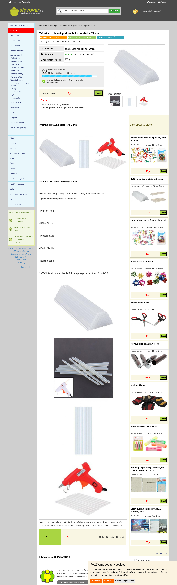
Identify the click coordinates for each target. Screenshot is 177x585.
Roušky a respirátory (18, 179)
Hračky (12, 133)
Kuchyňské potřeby (17, 153)
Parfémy (13, 174)
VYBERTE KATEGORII (19, 25)
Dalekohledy (15, 46)
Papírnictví (67, 26)
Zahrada (13, 199)
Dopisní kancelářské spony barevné (148, 220)
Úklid (12, 163)
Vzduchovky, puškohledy (19, 194)
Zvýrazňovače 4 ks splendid (144, 426)
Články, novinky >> (28, 267)
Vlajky (12, 189)
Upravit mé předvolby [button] (124, 580)
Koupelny (13, 143)
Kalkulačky (21, 263)
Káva (12, 138)
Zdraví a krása (15, 204)
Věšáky (13, 88)
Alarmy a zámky (17, 55)
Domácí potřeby (55, 26)
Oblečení (13, 169)
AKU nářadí (14, 35)
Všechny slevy (161, 554)
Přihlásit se (162, 2)
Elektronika (14, 107)
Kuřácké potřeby (17, 67)
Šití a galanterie (17, 92)
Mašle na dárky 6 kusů (142, 261)
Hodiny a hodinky (17, 123)
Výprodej (14, 30)
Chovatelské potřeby (18, 128)
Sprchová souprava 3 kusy (21, 254)
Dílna (12, 112)
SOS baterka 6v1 (21, 257)
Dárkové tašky (16, 61)
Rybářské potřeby (17, 184)
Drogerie (13, 117)
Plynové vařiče (16, 77)
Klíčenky (13, 148)
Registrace (151, 2)
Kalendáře (15, 64)
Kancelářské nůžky (140, 302)
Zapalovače (15, 98)
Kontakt (26, 2)
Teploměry (15, 95)
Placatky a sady (17, 74)
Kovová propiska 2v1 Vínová (145, 344)
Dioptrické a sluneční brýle (20, 102)
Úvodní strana (15, 2)
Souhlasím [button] (96, 580)
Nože (12, 158)
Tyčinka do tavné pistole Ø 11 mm (147, 179)
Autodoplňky (15, 41)
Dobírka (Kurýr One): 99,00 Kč (56, 104)
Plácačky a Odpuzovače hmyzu (20, 84)
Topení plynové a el (18, 80)
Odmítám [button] (108, 580)
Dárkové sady (16, 58)
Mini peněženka (138, 385)
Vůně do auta (21, 260)
